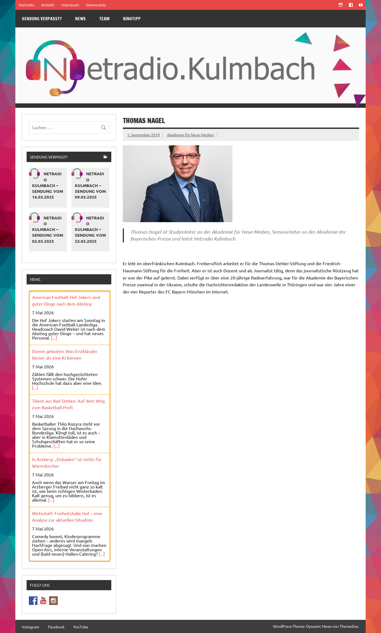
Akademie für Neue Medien (190, 134)
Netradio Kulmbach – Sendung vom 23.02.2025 (90, 229)
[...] (54, 337)
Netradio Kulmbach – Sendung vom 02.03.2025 (47, 229)
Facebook (56, 627)
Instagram (30, 627)
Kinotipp (132, 19)
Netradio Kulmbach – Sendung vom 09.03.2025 (90, 185)
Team (104, 19)
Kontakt (47, 4)
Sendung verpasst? (42, 19)
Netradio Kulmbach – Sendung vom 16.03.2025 (47, 185)
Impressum (70, 4)
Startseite (26, 4)
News (80, 19)
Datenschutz (96, 4)
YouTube (80, 627)
